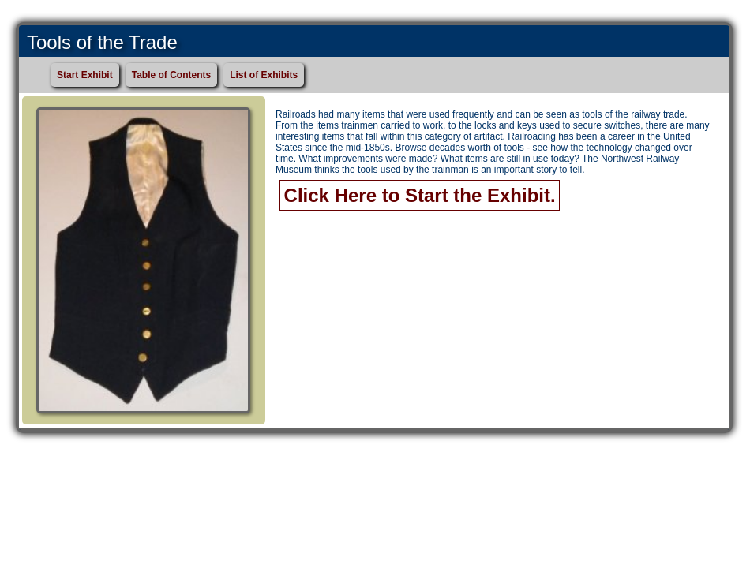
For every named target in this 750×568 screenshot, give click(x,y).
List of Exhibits (264, 74)
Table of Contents (171, 74)
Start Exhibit (85, 74)
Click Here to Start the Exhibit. (420, 195)
